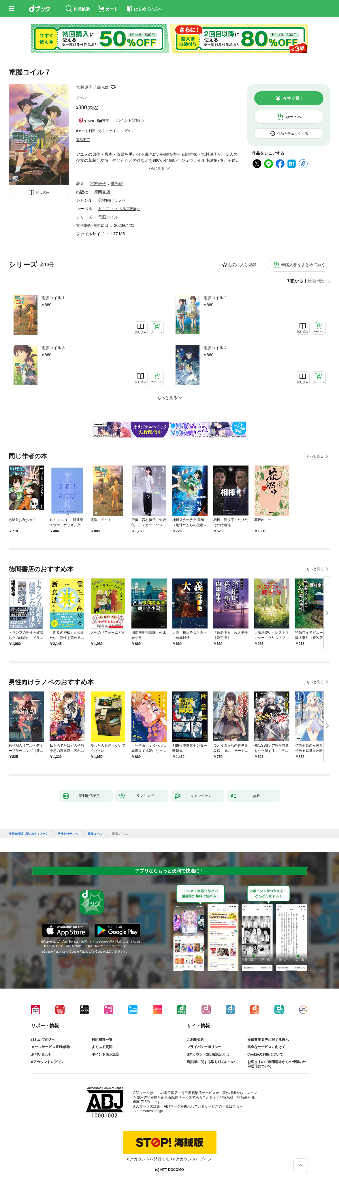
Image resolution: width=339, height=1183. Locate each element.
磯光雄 (103, 87)
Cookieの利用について (265, 1054)
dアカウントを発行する (148, 1159)
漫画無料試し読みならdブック (28, 833)
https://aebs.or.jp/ (150, 1111)
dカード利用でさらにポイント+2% (103, 131)
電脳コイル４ (215, 347)
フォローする (113, 87)
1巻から (295, 281)
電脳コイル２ (215, 297)
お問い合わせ (41, 1054)
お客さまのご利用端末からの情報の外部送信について (276, 1064)
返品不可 (83, 140)
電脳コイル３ (53, 347)
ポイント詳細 (128, 120)
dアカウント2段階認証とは (208, 1054)
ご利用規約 (195, 1040)
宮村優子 (84, 87)
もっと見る (315, 456)
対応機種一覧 (102, 1040)
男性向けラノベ (112, 200)
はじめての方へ (43, 1040)
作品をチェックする (292, 133)
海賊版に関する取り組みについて (213, 1062)
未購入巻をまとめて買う (303, 264)
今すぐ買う (293, 98)
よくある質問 (102, 1047)
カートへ (293, 116)
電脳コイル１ (53, 297)
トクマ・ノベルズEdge (119, 208)
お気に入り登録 (242, 264)
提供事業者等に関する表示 (268, 1040)
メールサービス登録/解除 (50, 1047)
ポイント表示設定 (105, 1054)
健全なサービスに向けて (266, 1047)
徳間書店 (102, 192)
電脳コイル (108, 217)
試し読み (43, 192)
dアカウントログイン (47, 1062)
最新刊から (318, 281)
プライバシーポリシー (204, 1047)
